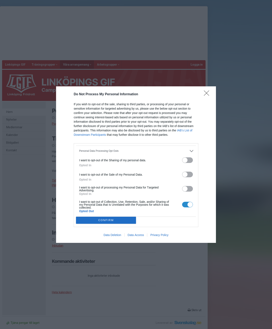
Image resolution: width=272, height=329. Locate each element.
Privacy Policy (159, 235)
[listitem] (136, 151)
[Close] (208, 94)
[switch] (187, 160)
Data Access (136, 235)
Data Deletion (112, 235)
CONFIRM (106, 220)
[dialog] (136, 164)
